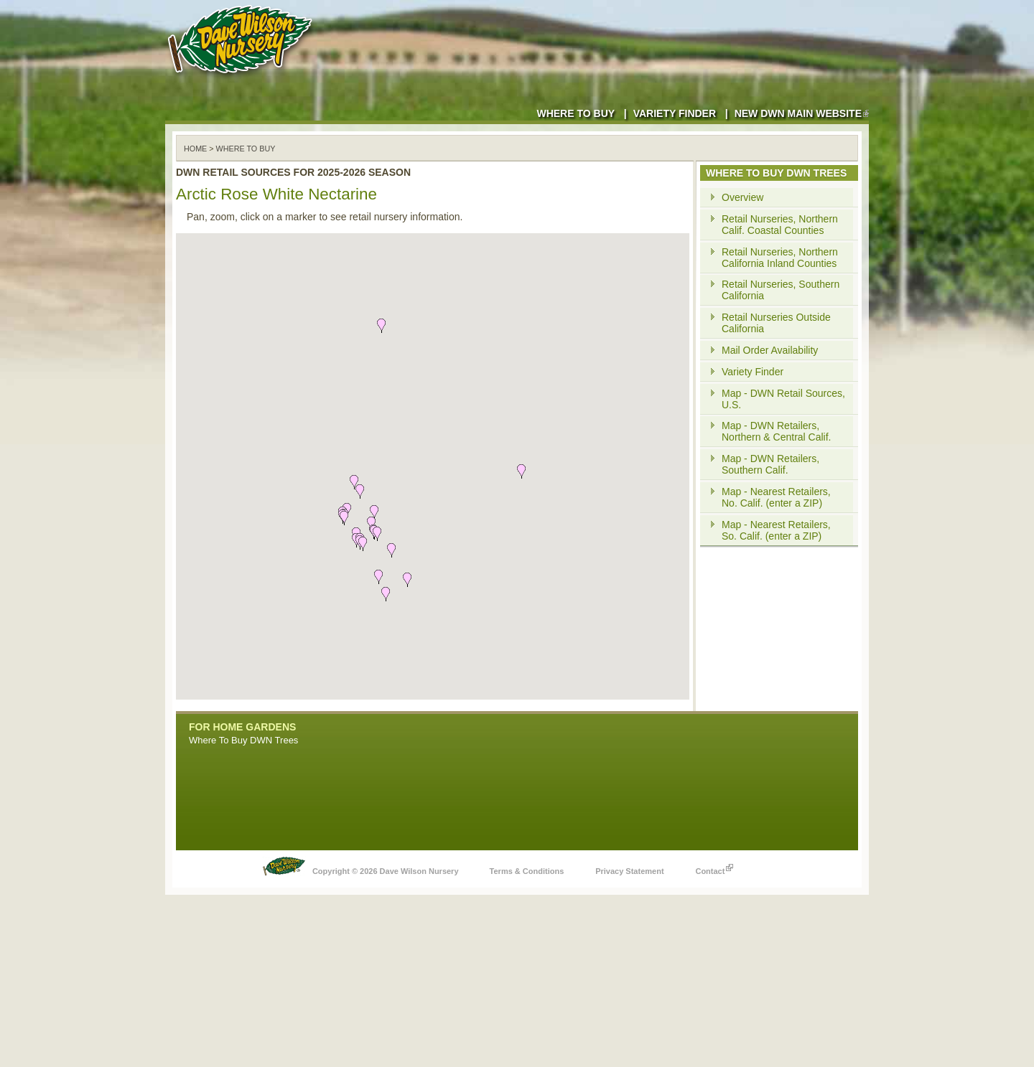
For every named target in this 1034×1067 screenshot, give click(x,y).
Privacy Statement (629, 871)
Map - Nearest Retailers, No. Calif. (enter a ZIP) (776, 497)
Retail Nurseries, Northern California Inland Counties (780, 257)
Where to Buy (575, 113)
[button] (407, 580)
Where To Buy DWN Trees (243, 740)
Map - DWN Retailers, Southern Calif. (770, 464)
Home (195, 148)
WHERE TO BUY (246, 148)
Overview (742, 197)
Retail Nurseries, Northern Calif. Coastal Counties (780, 224)
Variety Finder (674, 113)
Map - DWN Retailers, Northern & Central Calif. (777, 431)
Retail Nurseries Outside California (776, 322)
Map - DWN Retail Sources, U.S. (783, 398)
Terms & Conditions (527, 871)
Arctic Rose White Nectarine (276, 194)
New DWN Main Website (802, 113)
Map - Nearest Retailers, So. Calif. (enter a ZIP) (776, 530)
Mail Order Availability (770, 350)
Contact (714, 867)
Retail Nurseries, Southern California (780, 289)
